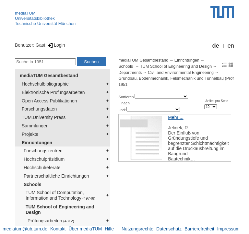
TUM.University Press (43, 117)
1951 (122, 84)
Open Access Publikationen (49, 100)
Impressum (228, 228)
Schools (32, 184)
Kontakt (57, 228)
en (231, 45)
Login (55, 45)
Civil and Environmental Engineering (181, 72)
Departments (130, 72)
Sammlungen (35, 125)
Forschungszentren (43, 150)
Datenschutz (169, 228)
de (215, 45)
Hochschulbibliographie (45, 84)
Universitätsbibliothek (35, 18)
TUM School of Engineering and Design (60, 209)
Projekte (30, 134)
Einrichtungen (37, 142)
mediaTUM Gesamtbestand (49, 75)
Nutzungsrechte (137, 228)
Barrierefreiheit (199, 228)
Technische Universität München (45, 23)
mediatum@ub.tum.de (25, 228)
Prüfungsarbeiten (51, 220)
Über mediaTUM (85, 228)
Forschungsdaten (39, 108)
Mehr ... (175, 117)
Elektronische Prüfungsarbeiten (53, 92)
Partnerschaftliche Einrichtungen (56, 176)
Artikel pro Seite (216, 101)
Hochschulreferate (42, 167)
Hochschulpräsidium (44, 159)
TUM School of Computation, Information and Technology (60, 195)
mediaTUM (25, 13)
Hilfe (109, 228)
